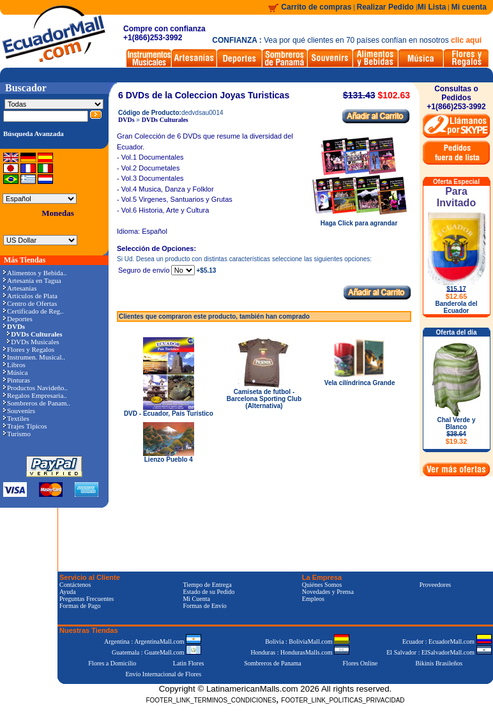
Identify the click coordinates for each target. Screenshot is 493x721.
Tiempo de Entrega (207, 584)
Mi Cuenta (196, 598)
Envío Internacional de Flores (163, 674)
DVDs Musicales (33, 341)
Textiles (16, 418)
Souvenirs (19, 410)
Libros (14, 364)
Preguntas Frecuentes (86, 598)
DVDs (126, 119)
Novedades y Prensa (328, 591)
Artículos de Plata (30, 296)
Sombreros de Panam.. (36, 403)
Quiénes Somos (322, 584)
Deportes (18, 319)
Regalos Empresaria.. (35, 395)
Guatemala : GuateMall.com (156, 652)
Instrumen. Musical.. (34, 357)
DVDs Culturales (165, 119)
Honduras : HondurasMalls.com (299, 652)
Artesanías (19, 288)
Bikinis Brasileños (439, 663)
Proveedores (435, 584)
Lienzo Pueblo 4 (168, 459)
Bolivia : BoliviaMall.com (307, 641)
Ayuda (67, 591)
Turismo (17, 433)
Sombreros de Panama (272, 663)
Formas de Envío (204, 605)
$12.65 (456, 296)
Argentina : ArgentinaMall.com (152, 641)
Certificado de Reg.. (33, 311)
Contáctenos (75, 584)
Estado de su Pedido (208, 591)
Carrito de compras (316, 7)
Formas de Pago (79, 605)
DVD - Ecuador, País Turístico (168, 413)
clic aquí (466, 40)
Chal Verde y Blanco (456, 430)
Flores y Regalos (28, 349)
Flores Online (360, 663)
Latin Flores (188, 663)
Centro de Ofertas (30, 303)
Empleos (313, 598)
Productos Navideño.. (35, 387)
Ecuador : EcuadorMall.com (447, 641)
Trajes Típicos (25, 426)
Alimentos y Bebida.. (35, 273)
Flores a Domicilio (112, 663)
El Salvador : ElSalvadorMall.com (438, 652)
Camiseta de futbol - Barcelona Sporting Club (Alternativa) (264, 398)
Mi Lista (432, 7)
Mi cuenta (469, 7)
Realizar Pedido (386, 7)
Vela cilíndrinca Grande (359, 382)
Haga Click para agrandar (359, 220)
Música (15, 372)
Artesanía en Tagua (32, 280)
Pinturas (16, 380)
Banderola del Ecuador (456, 307)
